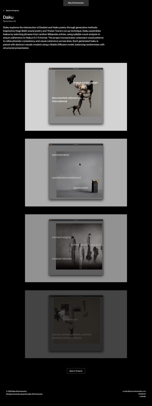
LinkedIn (143, 396)
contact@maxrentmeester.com (134, 391)
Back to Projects (12, 10)
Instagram (142, 394)
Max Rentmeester (76, 3)
